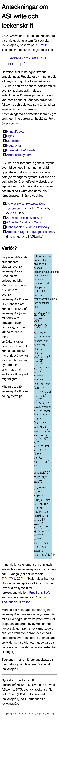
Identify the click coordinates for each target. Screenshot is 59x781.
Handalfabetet (15, 131)
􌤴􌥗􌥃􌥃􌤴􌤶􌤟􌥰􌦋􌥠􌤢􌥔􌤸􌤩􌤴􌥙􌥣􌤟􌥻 (13, 578)
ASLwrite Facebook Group (24, 222)
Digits (10, 136)
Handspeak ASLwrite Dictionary (28, 227)
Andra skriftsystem (19, 154)
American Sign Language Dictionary (30, 231)
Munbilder (13, 140)
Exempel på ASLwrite (21, 150)
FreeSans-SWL (39, 592)
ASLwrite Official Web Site (24, 217)
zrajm (31, 713)
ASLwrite (41, 45)
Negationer (13, 145)
